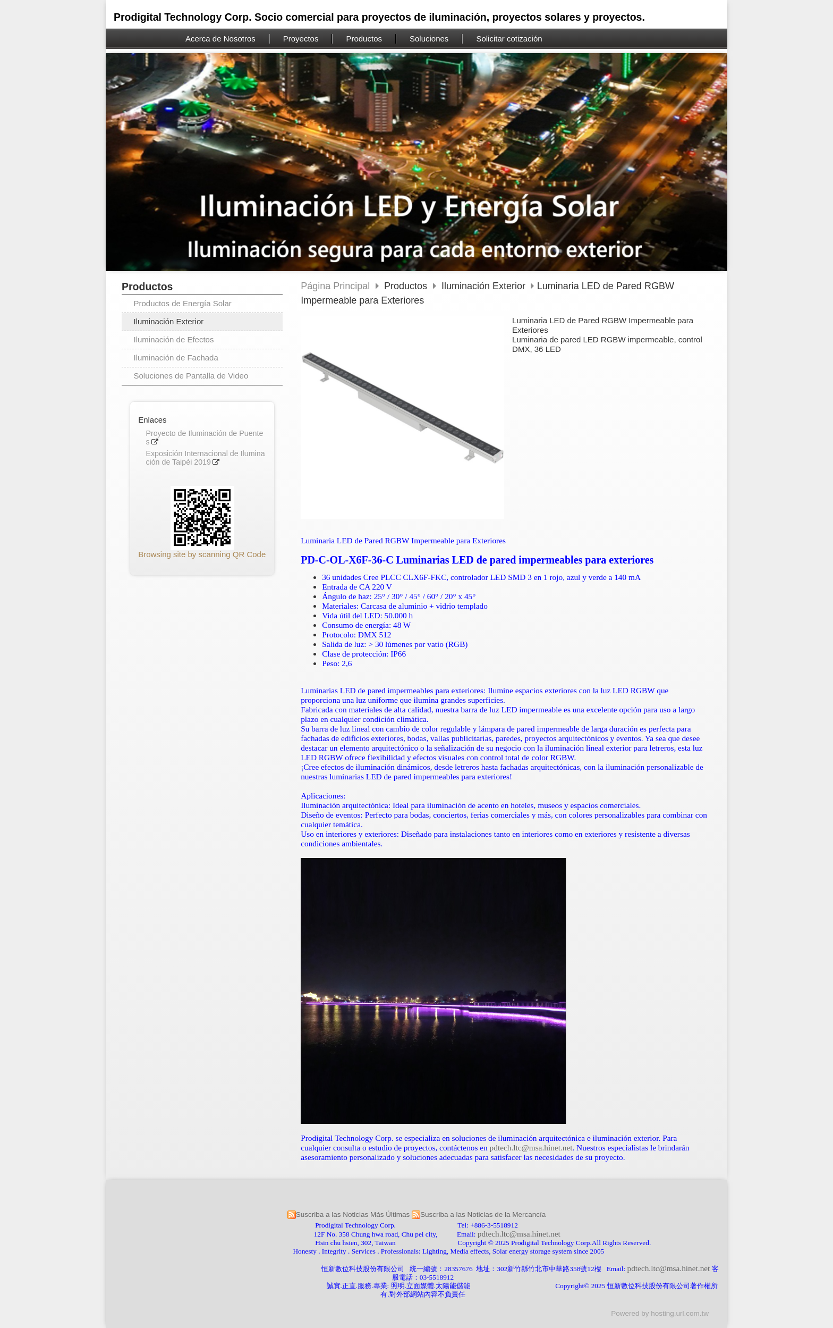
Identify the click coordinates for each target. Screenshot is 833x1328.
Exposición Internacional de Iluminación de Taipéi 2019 (205, 458)
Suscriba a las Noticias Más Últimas (353, 1214)
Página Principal (335, 286)
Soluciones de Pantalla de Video (191, 375)
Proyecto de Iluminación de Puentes (204, 438)
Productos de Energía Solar (183, 303)
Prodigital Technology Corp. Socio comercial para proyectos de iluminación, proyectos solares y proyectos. (379, 17)
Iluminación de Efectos (174, 339)
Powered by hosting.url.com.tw (660, 1313)
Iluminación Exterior (169, 321)
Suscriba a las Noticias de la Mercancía (483, 1214)
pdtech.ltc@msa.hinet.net (531, 1147)
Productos (407, 286)
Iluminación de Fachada (176, 357)
